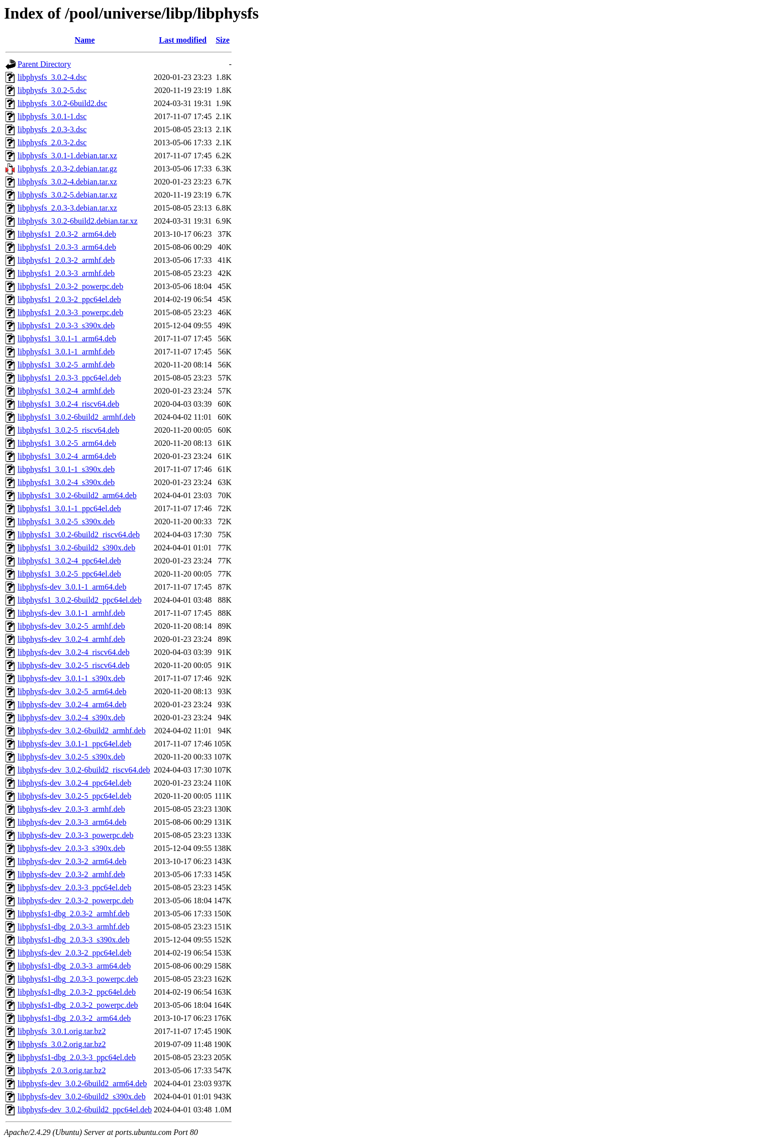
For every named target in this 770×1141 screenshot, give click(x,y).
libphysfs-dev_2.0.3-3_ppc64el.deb (74, 887)
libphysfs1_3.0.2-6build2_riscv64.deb (79, 534)
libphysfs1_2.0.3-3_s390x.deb (66, 325)
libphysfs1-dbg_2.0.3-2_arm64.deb (74, 1018)
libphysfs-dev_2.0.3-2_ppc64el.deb (74, 952)
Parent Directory (44, 64)
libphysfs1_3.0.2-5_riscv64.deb (68, 430)
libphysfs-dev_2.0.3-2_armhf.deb (71, 874)
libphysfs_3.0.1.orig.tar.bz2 (62, 1031)
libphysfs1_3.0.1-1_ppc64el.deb (69, 508)
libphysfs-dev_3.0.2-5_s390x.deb (71, 756)
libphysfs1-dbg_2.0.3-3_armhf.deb (74, 926)
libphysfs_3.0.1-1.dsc (52, 116)
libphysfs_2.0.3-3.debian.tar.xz (67, 208)
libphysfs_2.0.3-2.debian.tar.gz (67, 168)
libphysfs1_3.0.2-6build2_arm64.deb (77, 495)
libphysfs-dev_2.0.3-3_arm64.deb (72, 822)
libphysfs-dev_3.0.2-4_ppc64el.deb (74, 783)
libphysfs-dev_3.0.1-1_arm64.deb (72, 587)
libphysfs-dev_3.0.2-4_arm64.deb (72, 704)
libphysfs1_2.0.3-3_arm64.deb (67, 247)
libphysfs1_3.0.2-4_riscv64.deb (68, 404)
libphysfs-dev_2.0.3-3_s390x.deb (71, 848)
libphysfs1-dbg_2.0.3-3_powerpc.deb (78, 979)
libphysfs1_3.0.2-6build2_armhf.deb (76, 417)
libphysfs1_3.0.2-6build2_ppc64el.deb (80, 600)
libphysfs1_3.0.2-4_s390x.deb (66, 482)
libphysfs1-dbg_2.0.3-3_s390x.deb (74, 939)
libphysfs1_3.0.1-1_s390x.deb (66, 469)
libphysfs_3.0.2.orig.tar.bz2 (62, 1044)
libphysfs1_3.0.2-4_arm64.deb (67, 456)
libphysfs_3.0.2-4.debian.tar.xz (67, 181)
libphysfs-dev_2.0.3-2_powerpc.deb (76, 900)
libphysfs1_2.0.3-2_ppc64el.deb (69, 299)
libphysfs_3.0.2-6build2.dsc (62, 103)
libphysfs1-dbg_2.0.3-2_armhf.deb (74, 913)
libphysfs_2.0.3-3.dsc (52, 129)
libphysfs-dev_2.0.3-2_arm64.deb (72, 861)
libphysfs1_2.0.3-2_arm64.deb (67, 234)
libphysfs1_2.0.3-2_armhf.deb (66, 260)
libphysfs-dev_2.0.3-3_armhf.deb (71, 809)
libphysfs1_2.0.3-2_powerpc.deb (70, 286)
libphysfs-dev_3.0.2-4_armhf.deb (71, 639)
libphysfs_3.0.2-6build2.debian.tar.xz (78, 221)
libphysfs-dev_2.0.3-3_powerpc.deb (76, 835)
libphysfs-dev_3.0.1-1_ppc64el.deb (74, 743)
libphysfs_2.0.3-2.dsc (52, 142)
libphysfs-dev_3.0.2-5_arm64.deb (72, 691)
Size (223, 40)
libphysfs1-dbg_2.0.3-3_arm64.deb (74, 966)
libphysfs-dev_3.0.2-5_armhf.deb (71, 626)
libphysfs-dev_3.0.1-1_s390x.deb (71, 678)
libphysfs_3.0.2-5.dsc (52, 90)
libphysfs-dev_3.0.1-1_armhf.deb (71, 613)
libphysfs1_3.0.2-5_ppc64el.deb (69, 573)
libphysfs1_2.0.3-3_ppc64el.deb (69, 377)
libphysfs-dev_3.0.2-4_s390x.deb (71, 717)
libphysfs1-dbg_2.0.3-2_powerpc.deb (78, 1005)
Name (85, 40)
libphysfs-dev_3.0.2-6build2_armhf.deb (82, 730)
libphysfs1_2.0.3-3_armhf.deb (66, 273)
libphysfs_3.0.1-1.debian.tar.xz (67, 155)
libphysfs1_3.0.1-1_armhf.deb (66, 351)
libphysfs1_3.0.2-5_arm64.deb (67, 443)
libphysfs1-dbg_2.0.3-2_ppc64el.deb (77, 992)
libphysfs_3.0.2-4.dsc (52, 77)
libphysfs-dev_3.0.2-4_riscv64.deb (74, 652)
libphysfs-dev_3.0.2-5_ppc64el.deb (74, 796)
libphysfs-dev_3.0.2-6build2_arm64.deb (82, 1083)
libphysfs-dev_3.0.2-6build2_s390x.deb (82, 1096)
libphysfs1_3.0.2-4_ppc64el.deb (69, 560)
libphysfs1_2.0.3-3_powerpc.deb (70, 312)
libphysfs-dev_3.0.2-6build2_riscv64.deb (84, 770)
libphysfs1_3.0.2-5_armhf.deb (66, 364)
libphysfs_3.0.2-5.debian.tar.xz (67, 195)
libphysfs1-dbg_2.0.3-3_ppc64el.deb (77, 1057)
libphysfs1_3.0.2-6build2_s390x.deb (76, 547)
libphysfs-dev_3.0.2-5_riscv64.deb (74, 665)
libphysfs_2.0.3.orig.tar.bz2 (62, 1070)
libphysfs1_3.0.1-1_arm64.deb (67, 338)
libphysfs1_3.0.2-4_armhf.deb (66, 391)
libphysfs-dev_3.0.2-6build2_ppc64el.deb (85, 1109)
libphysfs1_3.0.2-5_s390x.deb (66, 521)
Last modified (183, 40)
